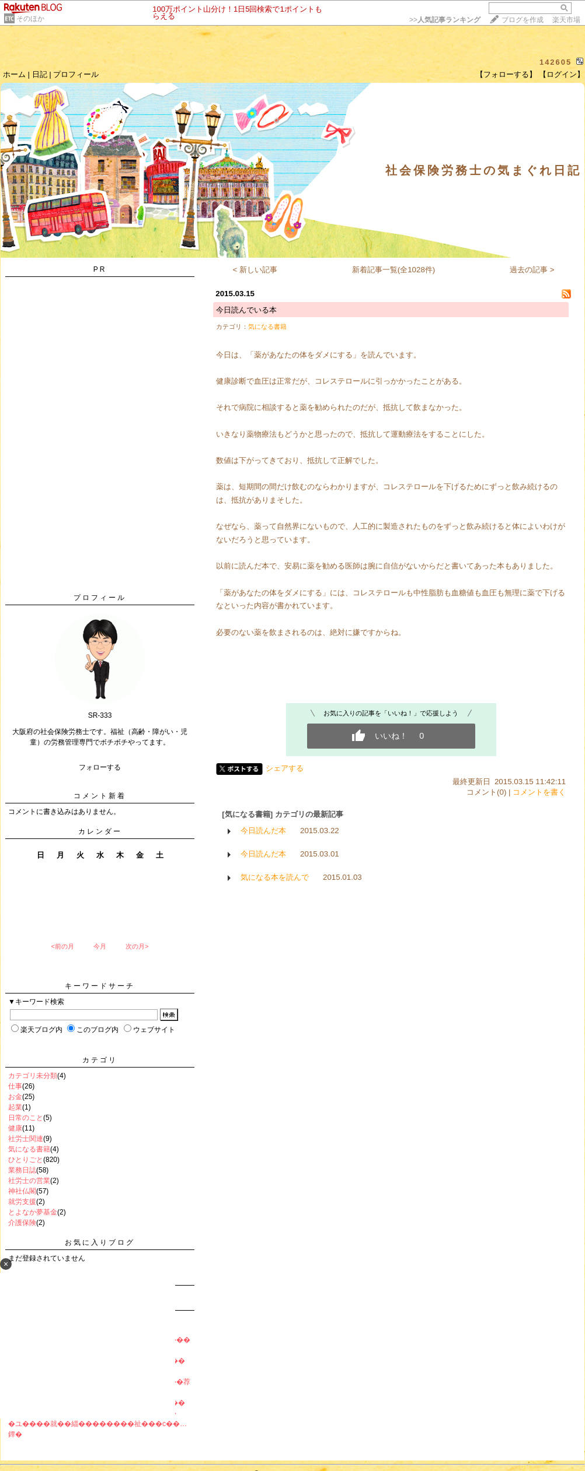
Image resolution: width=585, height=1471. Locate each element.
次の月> (137, 946)
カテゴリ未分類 (32, 1076)
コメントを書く (539, 792)
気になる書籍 (29, 1149)
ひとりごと (25, 1160)
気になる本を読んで (275, 877)
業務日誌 (22, 1170)
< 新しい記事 (255, 269)
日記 (39, 74)
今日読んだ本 (263, 830)
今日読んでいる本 (246, 310)
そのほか (30, 19)
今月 (99, 946)
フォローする (100, 767)
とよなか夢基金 (32, 1212)
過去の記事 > (532, 269)
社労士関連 (25, 1139)
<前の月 (62, 946)
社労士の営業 (29, 1181)
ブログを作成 (523, 20)
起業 (15, 1107)
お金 (15, 1097)
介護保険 (22, 1223)
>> (444, 20)
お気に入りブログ (100, 1242)
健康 (15, 1128)
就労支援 (22, 1202)
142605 (555, 62)
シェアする (285, 768)
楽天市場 (566, 20)
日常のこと (25, 1118)
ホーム (14, 74)
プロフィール (76, 74)
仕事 (15, 1086)
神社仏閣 (22, 1191)
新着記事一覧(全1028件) (394, 269)
